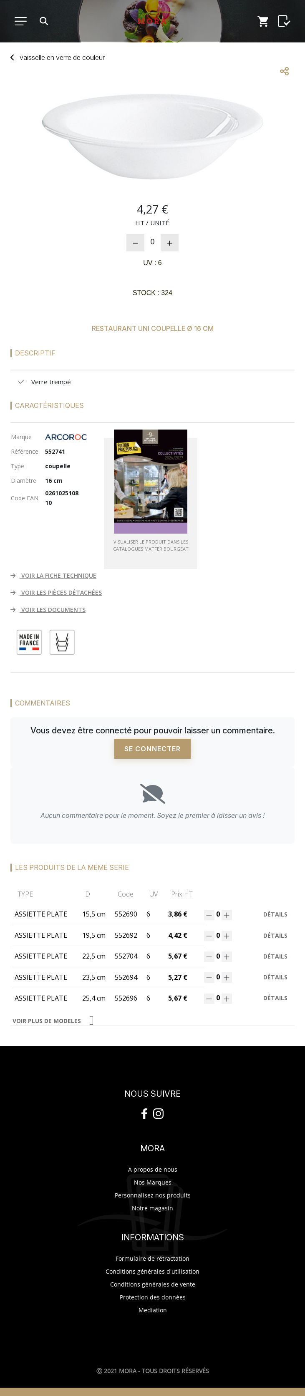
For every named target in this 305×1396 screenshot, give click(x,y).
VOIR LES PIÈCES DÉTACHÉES (56, 592)
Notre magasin (152, 1208)
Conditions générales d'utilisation (152, 1271)
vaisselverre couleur (62, 57)
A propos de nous (152, 1169)
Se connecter (152, 749)
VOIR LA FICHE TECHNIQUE (53, 575)
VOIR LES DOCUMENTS (48, 610)
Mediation (153, 1310)
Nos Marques (152, 1182)
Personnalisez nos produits (153, 1195)
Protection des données (153, 1297)
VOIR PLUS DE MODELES (47, 1021)
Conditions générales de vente (152, 1284)
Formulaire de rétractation (152, 1258)
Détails (275, 914)
